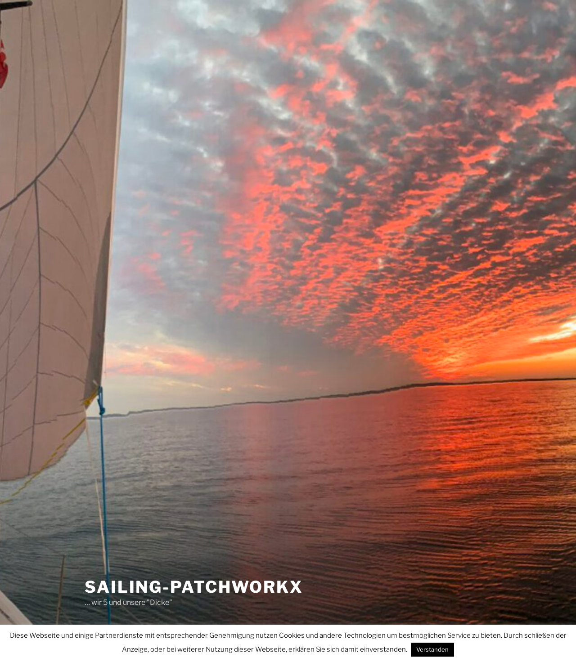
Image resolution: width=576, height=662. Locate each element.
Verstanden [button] (432, 649)
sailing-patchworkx (194, 587)
